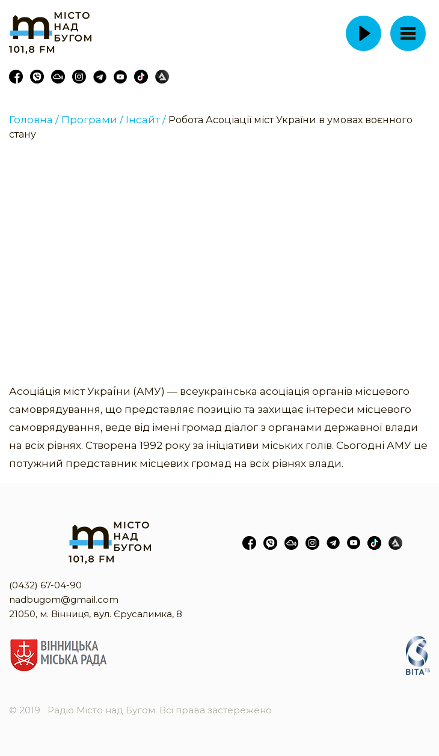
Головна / (34, 120)
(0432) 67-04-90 (45, 585)
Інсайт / (146, 120)
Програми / (92, 120)
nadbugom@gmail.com (63, 599)
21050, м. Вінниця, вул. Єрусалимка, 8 (95, 614)
